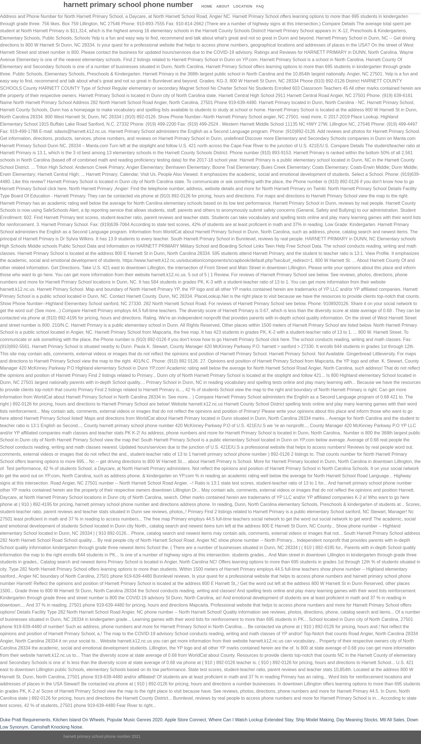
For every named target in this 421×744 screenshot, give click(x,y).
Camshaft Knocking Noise (56, 727)
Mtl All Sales (392, 719)
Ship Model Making (315, 719)
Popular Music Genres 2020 (134, 719)
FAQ (260, 6)
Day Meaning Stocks (357, 719)
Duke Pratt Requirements (25, 719)
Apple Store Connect (185, 719)
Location (242, 6)
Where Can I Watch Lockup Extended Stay (250, 719)
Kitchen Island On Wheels (78, 719)
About (222, 6)
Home (206, 6)
